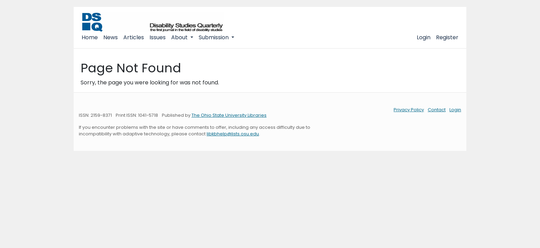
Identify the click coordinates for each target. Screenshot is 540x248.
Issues (157, 37)
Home (90, 37)
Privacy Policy (409, 110)
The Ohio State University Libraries (229, 115)
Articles (133, 37)
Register (447, 37)
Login (423, 37)
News (110, 37)
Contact (437, 110)
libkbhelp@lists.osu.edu (233, 134)
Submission (214, 37)
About (180, 37)
